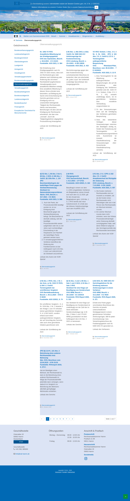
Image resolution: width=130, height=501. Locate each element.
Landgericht (18, 65)
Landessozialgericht (21, 99)
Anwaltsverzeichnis (101, 3)
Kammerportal (112, 3)
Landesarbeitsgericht (22, 54)
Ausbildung (100, 36)
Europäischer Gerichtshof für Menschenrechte (24, 112)
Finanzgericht (19, 107)
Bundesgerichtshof (21, 58)
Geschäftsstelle (89, 3)
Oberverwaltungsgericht (23, 84)
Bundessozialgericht (21, 95)
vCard (21, 442)
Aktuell (54, 36)
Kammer (63, 36)
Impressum (58, 472)
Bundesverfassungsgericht (24, 50)
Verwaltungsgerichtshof (22, 77)
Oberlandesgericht (21, 62)
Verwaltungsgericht (21, 88)
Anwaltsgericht (19, 73)
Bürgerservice (88, 36)
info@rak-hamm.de (22, 454)
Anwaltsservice (75, 36)
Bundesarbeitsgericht (22, 92)
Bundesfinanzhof (20, 103)
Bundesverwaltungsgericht (23, 80)
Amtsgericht (18, 69)
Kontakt (64, 472)
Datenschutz (71, 472)
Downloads (79, 3)
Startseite (19, 40)
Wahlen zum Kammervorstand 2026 (36, 36)
